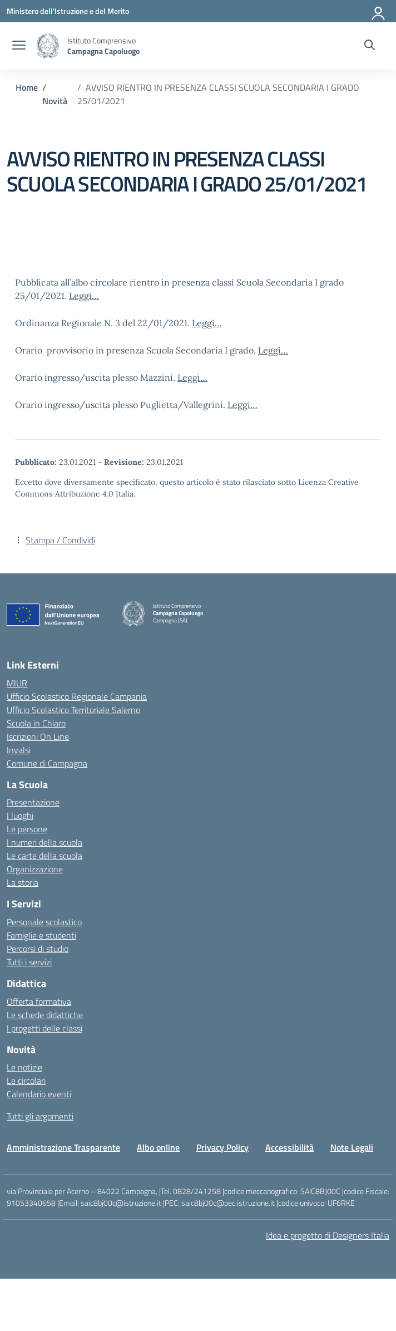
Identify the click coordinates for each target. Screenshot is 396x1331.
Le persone (27, 829)
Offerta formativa (39, 1001)
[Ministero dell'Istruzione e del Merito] (68, 11)
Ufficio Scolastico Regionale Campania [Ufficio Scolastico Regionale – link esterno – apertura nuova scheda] (77, 696)
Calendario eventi (39, 1094)
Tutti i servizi (29, 962)
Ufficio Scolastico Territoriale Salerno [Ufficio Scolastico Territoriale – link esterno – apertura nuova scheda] (73, 709)
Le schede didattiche (45, 1014)
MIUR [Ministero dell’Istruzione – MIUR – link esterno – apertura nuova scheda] (17, 683)
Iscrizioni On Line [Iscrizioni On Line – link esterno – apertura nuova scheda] (38, 736)
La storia (22, 882)
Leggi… (84, 295)
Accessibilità (289, 1147)
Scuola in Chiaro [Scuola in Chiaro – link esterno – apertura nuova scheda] (36, 723)
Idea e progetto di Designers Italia (327, 1235)
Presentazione (33, 802)
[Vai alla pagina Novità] (54, 100)
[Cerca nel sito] (369, 46)
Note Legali (351, 1147)
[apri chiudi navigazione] (19, 46)
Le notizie (24, 1067)
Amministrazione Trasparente (63, 1147)
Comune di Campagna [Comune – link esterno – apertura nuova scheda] (47, 763)
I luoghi (20, 815)
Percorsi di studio (37, 948)
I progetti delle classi (44, 1028)
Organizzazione (35, 869)
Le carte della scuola (44, 855)
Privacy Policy (222, 1147)
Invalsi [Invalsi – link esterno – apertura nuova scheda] (19, 750)
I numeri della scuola (44, 842)
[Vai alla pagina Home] (27, 87)
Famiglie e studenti (41, 935)
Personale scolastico (44, 922)
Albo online (158, 1147)
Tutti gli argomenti (40, 1116)
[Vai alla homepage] (48, 45)
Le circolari (26, 1080)
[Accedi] (378, 11)
